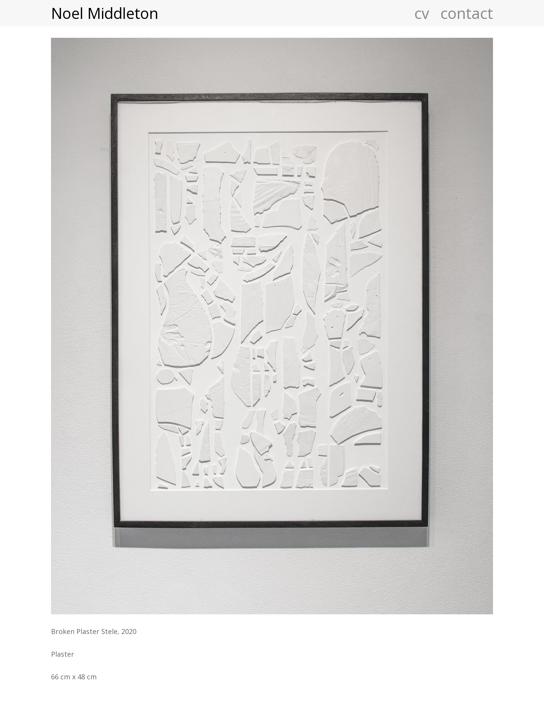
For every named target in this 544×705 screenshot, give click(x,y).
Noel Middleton (104, 13)
